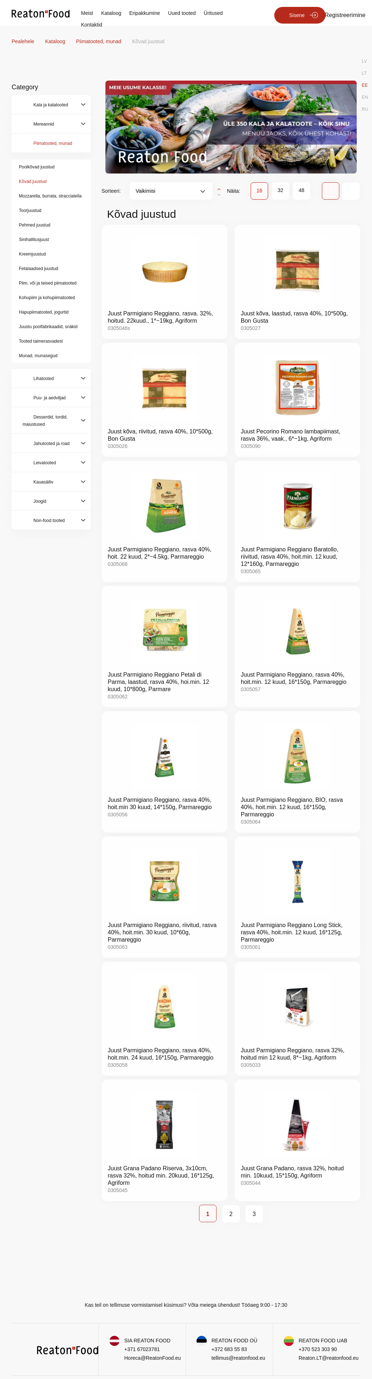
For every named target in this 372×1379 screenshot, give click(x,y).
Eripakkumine (144, 13)
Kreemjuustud (32, 254)
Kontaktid (91, 25)
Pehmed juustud (34, 225)
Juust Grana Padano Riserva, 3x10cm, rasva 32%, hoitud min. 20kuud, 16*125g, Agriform (161, 1175)
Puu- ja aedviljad (49, 397)
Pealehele (24, 41)
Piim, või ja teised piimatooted (48, 283)
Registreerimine (345, 15)
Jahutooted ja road (51, 443)
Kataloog (111, 13)
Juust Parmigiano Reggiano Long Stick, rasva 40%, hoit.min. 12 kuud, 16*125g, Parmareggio (292, 932)
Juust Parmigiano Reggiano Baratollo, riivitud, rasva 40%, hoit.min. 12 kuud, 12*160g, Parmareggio (290, 556)
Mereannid (43, 124)
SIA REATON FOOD (147, 1340)
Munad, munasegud (38, 355)
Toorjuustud (30, 210)
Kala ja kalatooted (50, 104)
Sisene (297, 15)
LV (364, 61)
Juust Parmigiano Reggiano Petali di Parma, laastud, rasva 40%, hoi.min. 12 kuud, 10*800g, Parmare (158, 682)
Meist (87, 13)
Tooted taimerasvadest (41, 341)
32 (280, 190)
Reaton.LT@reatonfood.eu (329, 1358)
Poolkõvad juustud (36, 167)
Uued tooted (182, 13)
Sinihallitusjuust (34, 239)
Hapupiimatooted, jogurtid (44, 312)
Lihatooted (43, 378)
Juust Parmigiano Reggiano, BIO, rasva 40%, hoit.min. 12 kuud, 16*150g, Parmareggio (292, 807)
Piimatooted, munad (99, 41)
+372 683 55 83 (229, 1349)
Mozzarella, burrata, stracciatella (50, 196)
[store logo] (41, 13)
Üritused (213, 13)
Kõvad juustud (32, 181)
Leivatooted (44, 462)
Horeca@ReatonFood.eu (152, 1358)
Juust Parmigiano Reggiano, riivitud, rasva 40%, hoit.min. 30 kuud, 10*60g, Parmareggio (162, 932)
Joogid (39, 501)
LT (364, 73)
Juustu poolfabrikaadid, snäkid (48, 326)
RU (365, 109)
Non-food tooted (49, 520)
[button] (219, 168)
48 (301, 190)
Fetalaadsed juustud (38, 268)
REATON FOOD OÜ (234, 1340)
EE (365, 85)
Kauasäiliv (43, 482)
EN (365, 97)
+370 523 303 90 (318, 1349)
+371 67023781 (142, 1349)
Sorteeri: (111, 191)
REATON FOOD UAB (323, 1340)
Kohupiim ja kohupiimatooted (47, 297)
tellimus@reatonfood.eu (238, 1358)
